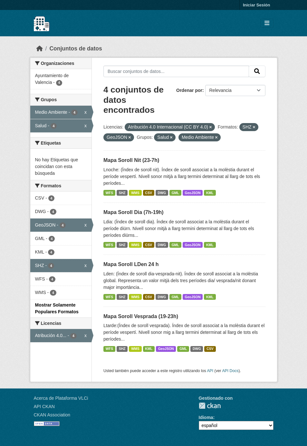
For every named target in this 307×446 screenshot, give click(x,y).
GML (175, 193)
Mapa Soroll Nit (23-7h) (131, 160)
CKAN (210, 405)
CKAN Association (52, 414)
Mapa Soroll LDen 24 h (131, 264)
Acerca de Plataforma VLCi (61, 398)
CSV (148, 193)
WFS (109, 193)
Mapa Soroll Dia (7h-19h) (133, 212)
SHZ (122, 193)
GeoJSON (193, 193)
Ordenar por (189, 90)
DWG (162, 193)
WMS (135, 193)
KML (210, 193)
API (210, 371)
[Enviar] (257, 71)
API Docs (230, 371)
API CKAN (44, 406)
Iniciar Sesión (256, 5)
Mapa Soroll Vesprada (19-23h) (140, 316)
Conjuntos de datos (75, 48)
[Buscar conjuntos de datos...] (176, 71)
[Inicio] (39, 48)
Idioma (206, 417)
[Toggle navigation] (266, 23)
